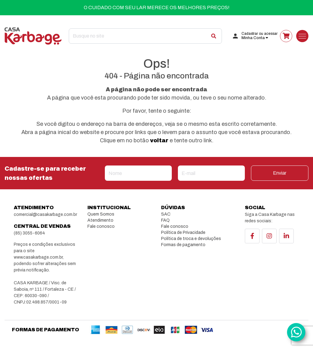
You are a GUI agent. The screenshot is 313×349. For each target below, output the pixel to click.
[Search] (145, 36)
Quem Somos (100, 214)
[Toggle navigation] (302, 36)
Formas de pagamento (183, 244)
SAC (166, 214)
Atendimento (100, 220)
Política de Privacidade (183, 232)
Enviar (279, 173)
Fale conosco (101, 226)
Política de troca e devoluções (191, 238)
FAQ (165, 220)
